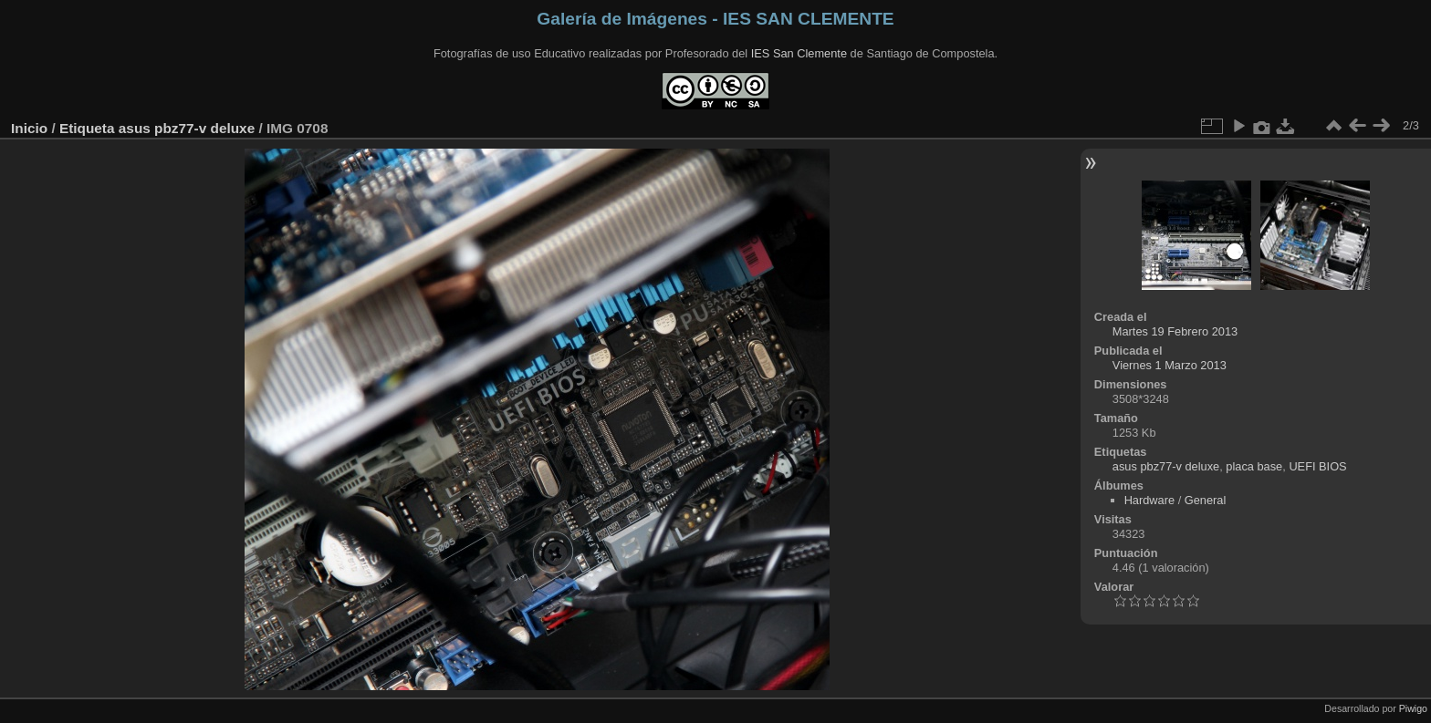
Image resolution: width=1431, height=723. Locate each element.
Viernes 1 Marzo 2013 (1169, 365)
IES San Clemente (799, 53)
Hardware (1149, 500)
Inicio (29, 128)
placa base (1254, 466)
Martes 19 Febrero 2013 (1175, 331)
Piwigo (1413, 708)
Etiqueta (87, 128)
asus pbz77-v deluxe (187, 128)
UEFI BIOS (1317, 466)
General (1206, 500)
